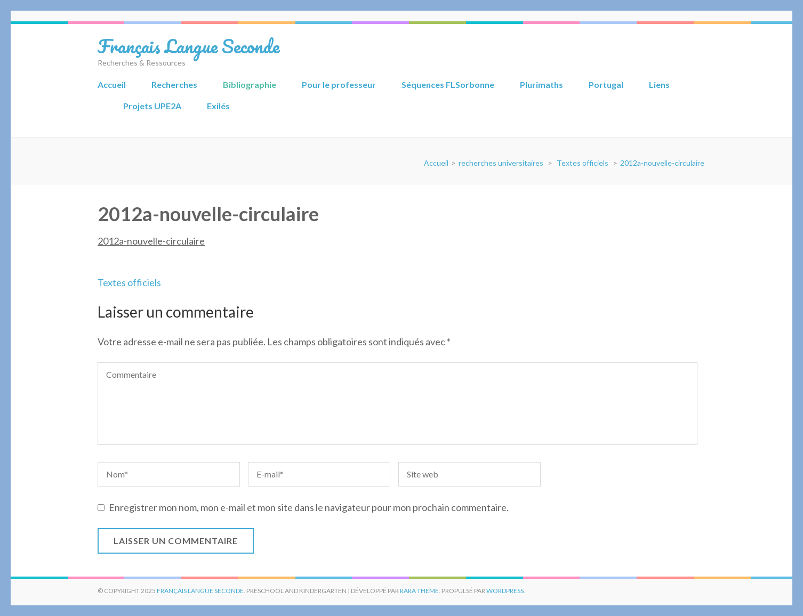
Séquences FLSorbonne (448, 84)
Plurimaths (541, 84)
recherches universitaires (501, 162)
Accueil (112, 84)
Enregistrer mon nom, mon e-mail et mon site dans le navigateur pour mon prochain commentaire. (309, 507)
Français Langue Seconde (188, 46)
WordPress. (505, 591)
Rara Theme (419, 591)
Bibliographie (249, 84)
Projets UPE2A (152, 106)
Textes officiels (129, 282)
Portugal (606, 84)
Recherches (174, 84)
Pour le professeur (339, 84)
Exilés (218, 106)
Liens (659, 84)
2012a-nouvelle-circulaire (151, 241)
